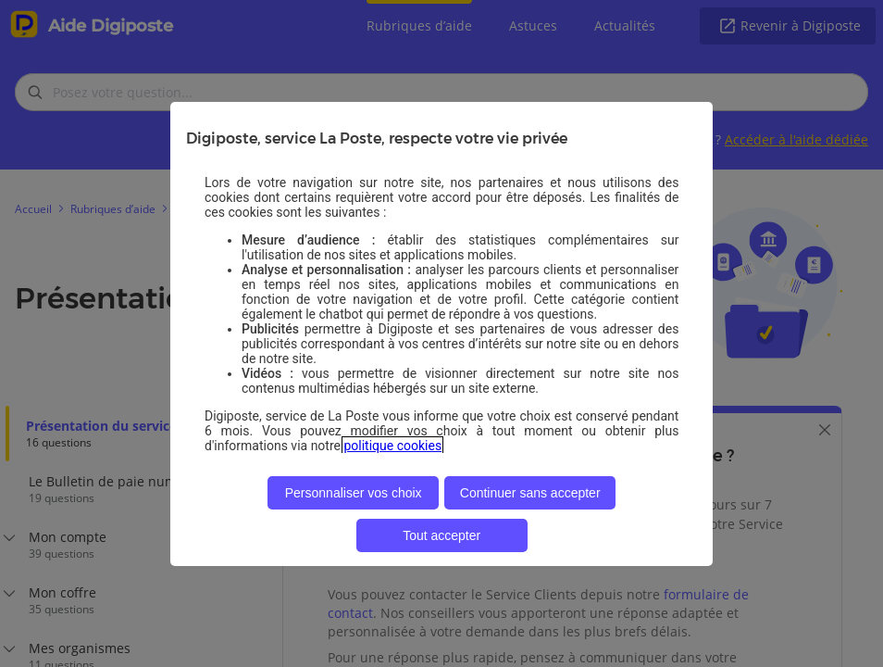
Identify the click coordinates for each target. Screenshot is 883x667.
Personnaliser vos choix (353, 492)
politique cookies (392, 445)
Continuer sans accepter (530, 492)
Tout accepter (441, 535)
